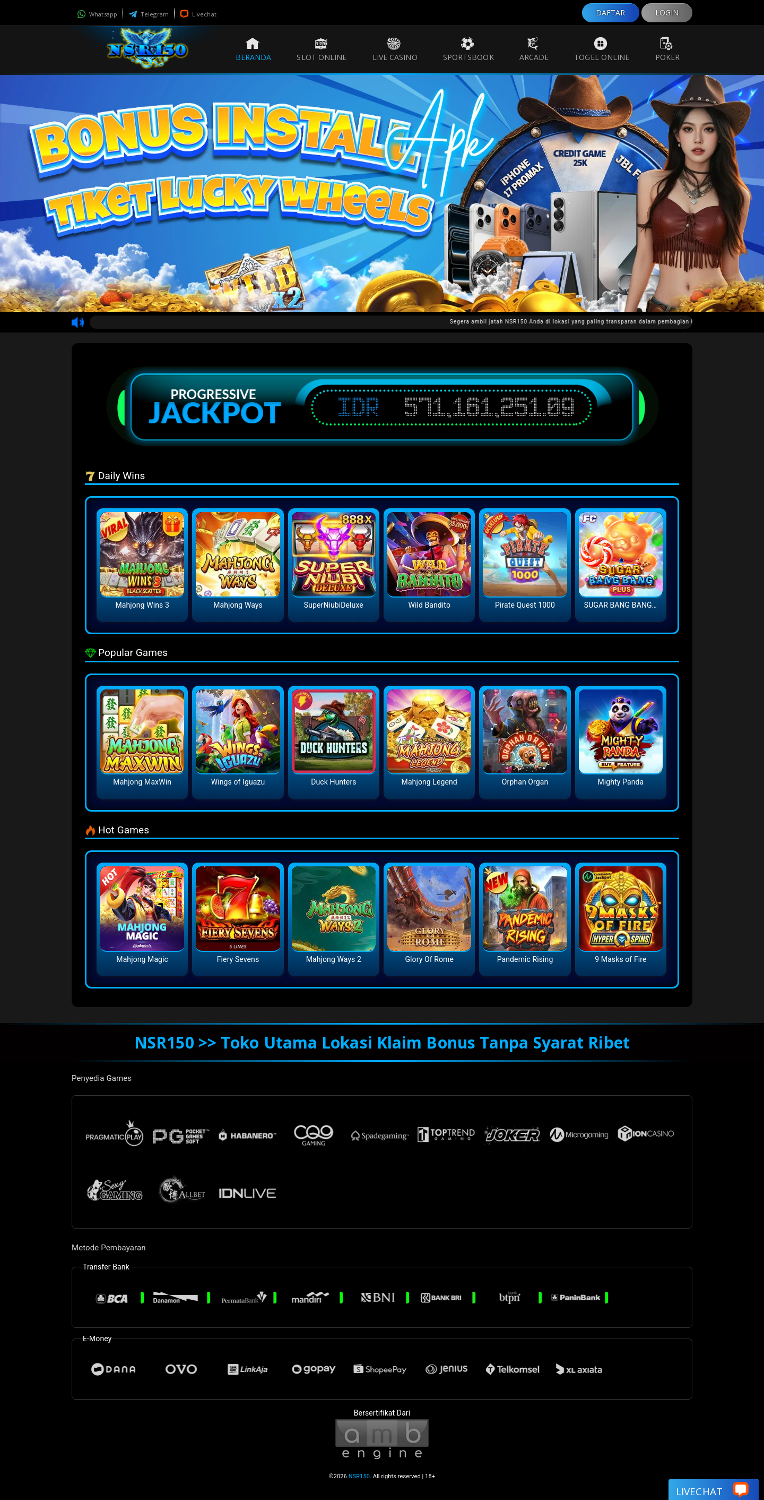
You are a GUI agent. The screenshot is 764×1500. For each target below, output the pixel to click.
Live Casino (395, 49)
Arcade (534, 49)
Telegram (148, 14)
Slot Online (321, 49)
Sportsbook (468, 49)
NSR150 (359, 1476)
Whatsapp (97, 14)
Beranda (254, 49)
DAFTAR (611, 12)
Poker (667, 49)
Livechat (198, 14)
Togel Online (601, 49)
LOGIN (667, 12)
